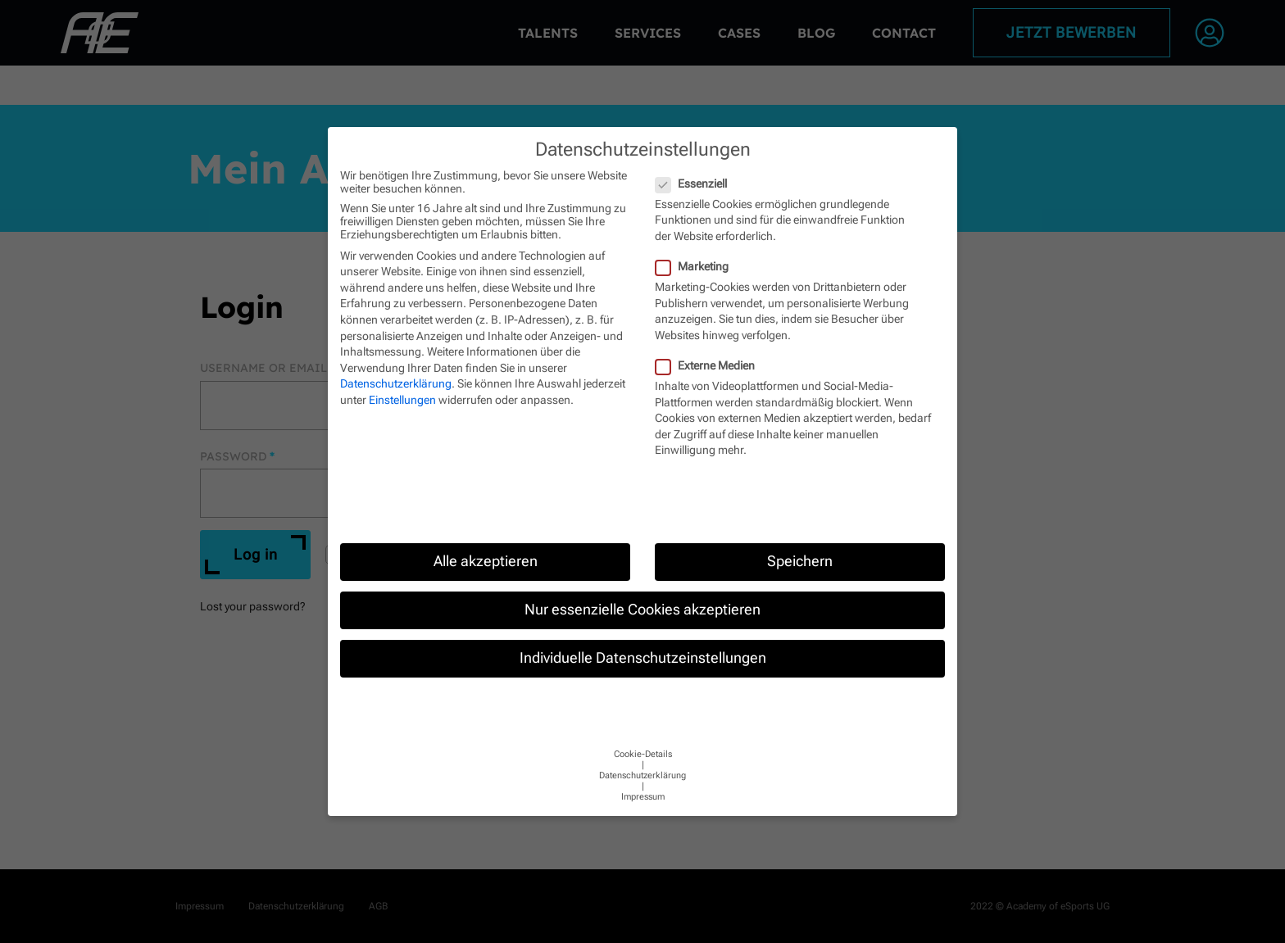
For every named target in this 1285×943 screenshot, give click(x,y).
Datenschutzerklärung (396, 383)
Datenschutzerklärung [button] (642, 775)
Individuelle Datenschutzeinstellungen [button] (643, 658)
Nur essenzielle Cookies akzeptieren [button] (642, 609)
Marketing (692, 266)
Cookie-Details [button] (643, 754)
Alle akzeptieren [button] (486, 561)
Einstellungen (402, 399)
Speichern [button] (800, 561)
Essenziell (692, 183)
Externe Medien (705, 365)
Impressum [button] (643, 796)
